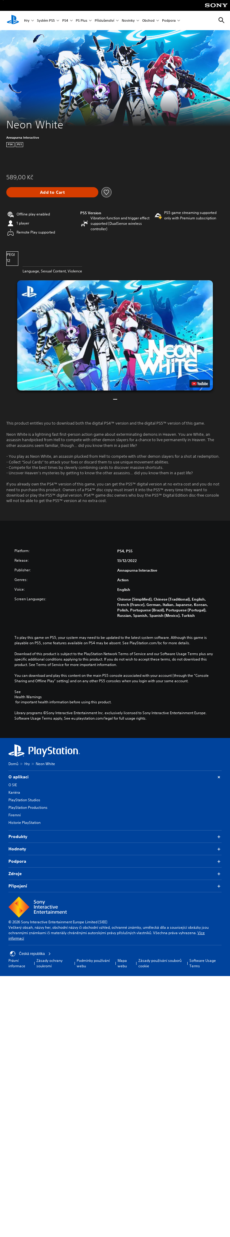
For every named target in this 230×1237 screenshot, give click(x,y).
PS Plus (81, 20)
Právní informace (16, 963)
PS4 (65, 20)
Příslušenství (104, 20)
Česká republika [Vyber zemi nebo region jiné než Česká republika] (30, 954)
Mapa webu (122, 963)
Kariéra (14, 792)
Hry (26, 20)
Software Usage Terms (202, 963)
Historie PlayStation (24, 822)
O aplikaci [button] (115, 777)
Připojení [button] (115, 886)
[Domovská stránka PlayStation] (12, 20)
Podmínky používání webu (93, 963)
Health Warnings (28, 697)
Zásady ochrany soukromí (49, 963)
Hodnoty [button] (115, 849)
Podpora (169, 20)
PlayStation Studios (24, 799)
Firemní (14, 815)
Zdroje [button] (115, 874)
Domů (13, 763)
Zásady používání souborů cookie (160, 963)
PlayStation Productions (28, 807)
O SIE (12, 784)
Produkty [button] (115, 837)
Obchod (148, 20)
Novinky (128, 20)
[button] (115, 335)
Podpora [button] (115, 861)
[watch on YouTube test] (199, 384)
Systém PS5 (46, 20)
